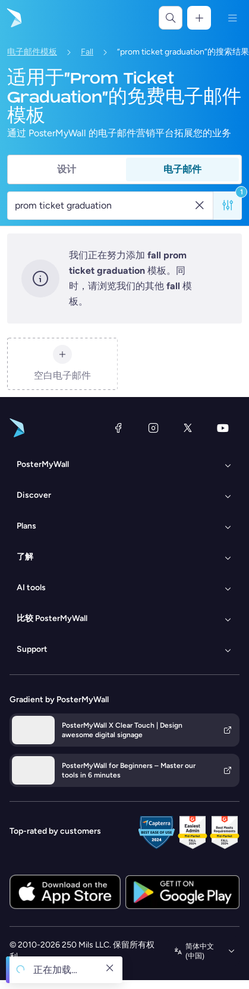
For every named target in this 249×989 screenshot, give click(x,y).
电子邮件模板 (32, 52)
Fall (87, 52)
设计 (66, 169)
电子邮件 (182, 169)
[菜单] (232, 17)
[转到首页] (13, 18)
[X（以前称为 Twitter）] (188, 428)
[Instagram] (153, 428)
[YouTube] (223, 428)
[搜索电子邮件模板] (104, 206)
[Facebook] (118, 428)
